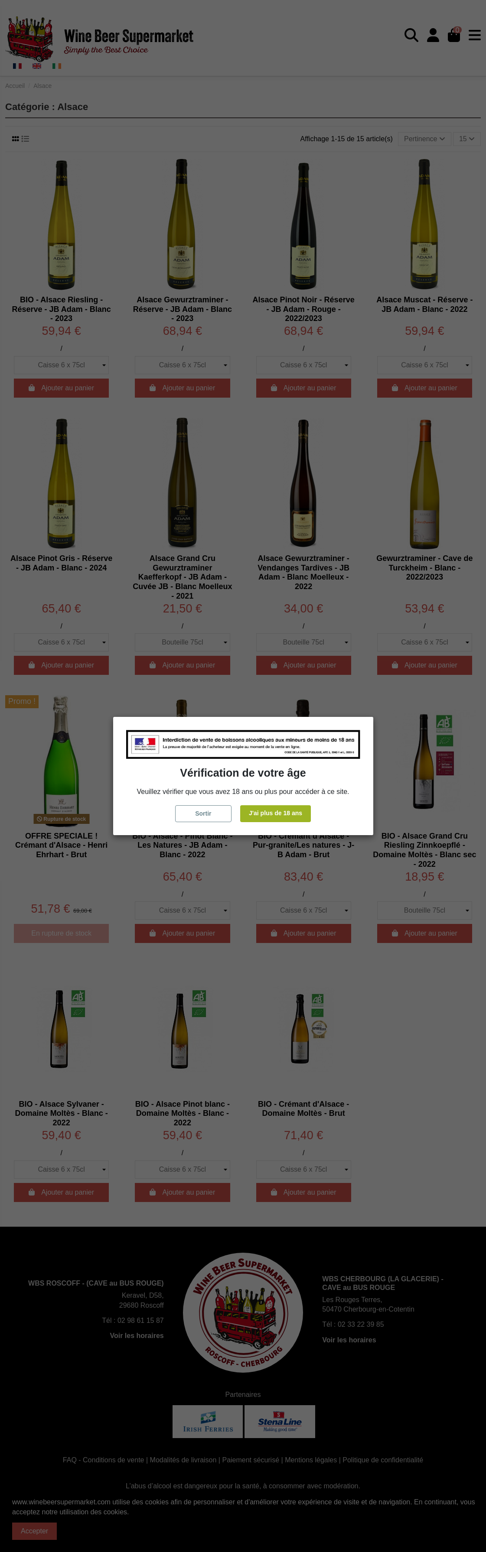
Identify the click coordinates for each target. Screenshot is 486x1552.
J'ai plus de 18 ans (275, 813)
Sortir (203, 813)
